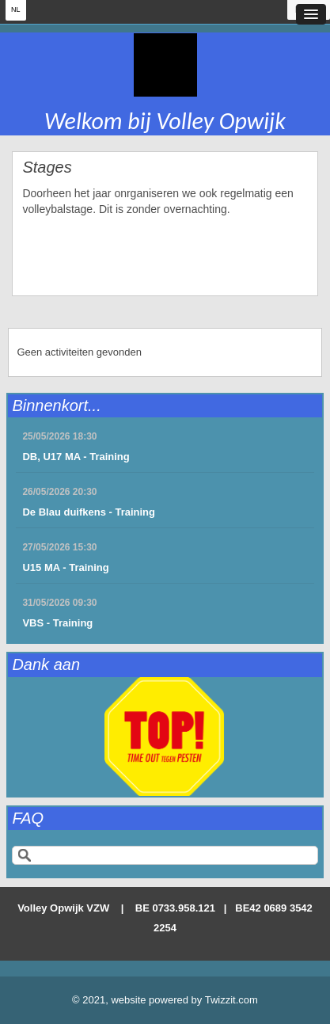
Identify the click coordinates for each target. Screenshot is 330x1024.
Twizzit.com (231, 1000)
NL (16, 9)
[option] (164, 736)
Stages (46, 167)
